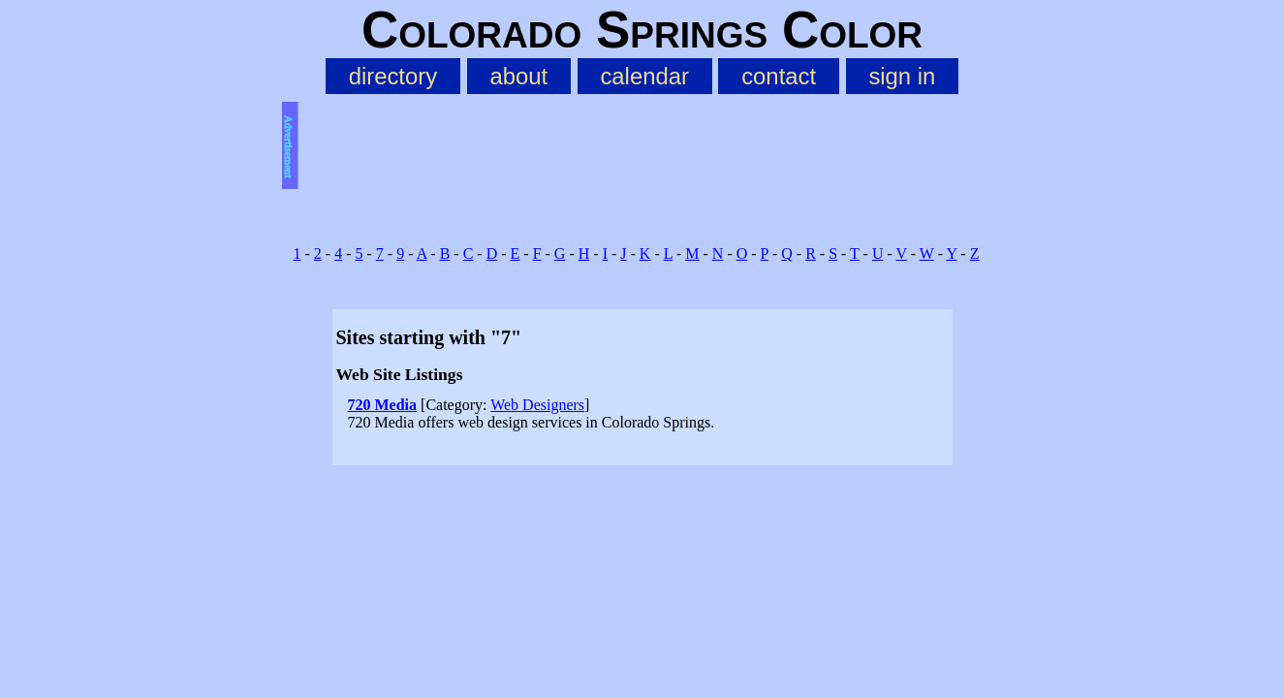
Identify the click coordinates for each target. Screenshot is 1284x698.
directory (393, 76)
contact (778, 76)
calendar (644, 76)
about (518, 76)
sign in (901, 76)
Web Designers (537, 405)
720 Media (383, 405)
